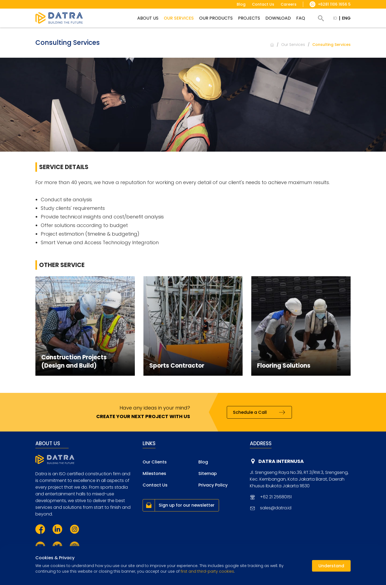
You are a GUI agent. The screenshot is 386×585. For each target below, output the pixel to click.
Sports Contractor (176, 365)
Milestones (154, 473)
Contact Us (155, 485)
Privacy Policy (213, 485)
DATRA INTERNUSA (281, 461)
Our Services (293, 44)
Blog (203, 462)
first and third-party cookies (207, 571)
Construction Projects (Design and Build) (74, 361)
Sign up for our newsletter (186, 505)
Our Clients (155, 462)
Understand (331, 566)
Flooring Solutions (283, 365)
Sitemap (207, 473)
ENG (346, 18)
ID (335, 18)
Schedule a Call (250, 412)
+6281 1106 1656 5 (334, 4)
